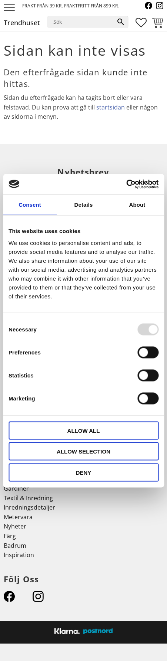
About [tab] (137, 205)
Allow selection (83, 451)
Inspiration (19, 555)
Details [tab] (83, 205)
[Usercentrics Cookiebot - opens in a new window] (126, 184)
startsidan (110, 107)
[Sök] (120, 21)
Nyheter (15, 526)
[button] (10, 8)
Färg (10, 536)
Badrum (15, 545)
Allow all (83, 430)
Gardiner (16, 488)
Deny (83, 472)
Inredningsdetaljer (29, 507)
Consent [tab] (30, 205)
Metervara (18, 517)
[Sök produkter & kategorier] (80, 21)
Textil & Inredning (28, 498)
